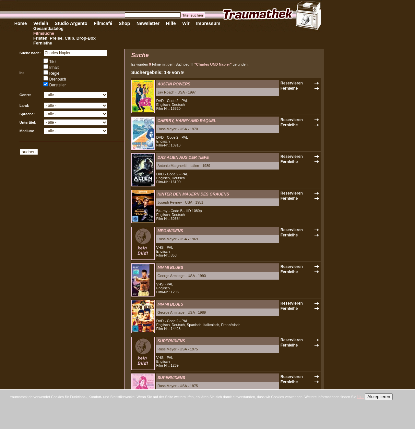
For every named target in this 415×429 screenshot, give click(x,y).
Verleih (40, 23)
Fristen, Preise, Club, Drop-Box (64, 38)
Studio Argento (71, 23)
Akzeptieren (378, 396)
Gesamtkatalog (48, 28)
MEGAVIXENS (170, 231)
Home (20, 23)
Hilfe (171, 23)
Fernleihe (42, 43)
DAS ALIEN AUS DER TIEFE (183, 157)
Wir (185, 23)
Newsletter (148, 23)
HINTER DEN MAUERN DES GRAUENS (193, 194)
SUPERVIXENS (171, 341)
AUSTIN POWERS (174, 84)
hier (360, 397)
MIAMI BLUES (170, 267)
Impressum (208, 23)
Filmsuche (43, 33)
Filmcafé (103, 23)
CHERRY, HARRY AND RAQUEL (187, 121)
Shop (124, 23)
